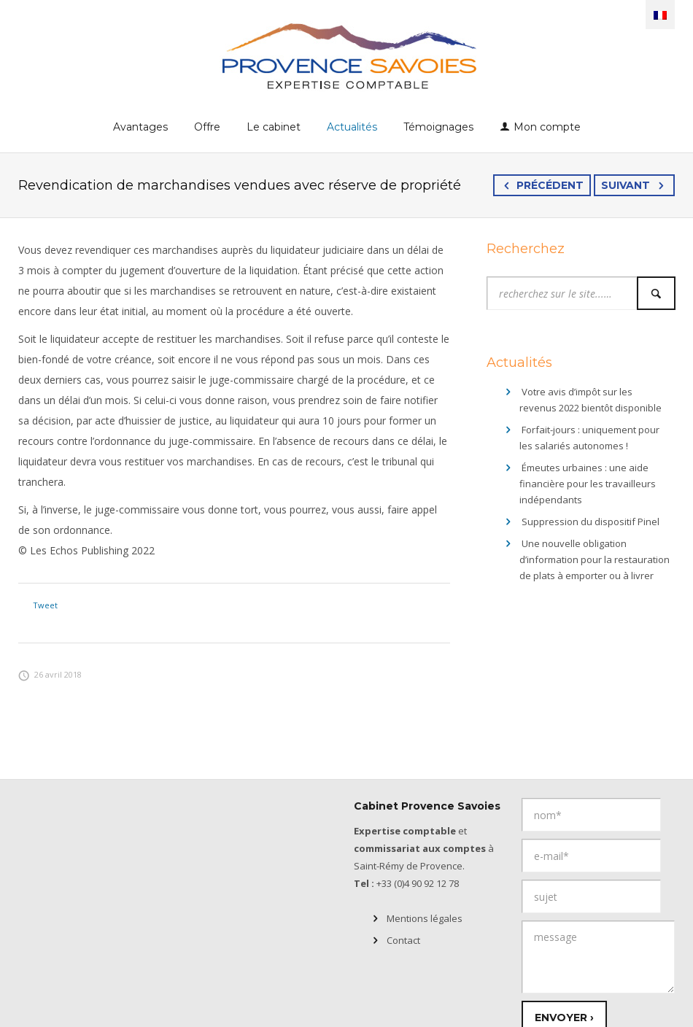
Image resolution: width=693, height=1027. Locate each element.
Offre (207, 126)
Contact (403, 940)
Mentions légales (424, 918)
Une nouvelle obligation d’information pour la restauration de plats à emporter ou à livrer (594, 559)
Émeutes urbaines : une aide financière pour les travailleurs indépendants (587, 483)
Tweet (45, 605)
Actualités (352, 126)
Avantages (140, 126)
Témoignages (438, 126)
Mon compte (547, 126)
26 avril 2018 (50, 674)
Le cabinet (274, 126)
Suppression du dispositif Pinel (590, 521)
